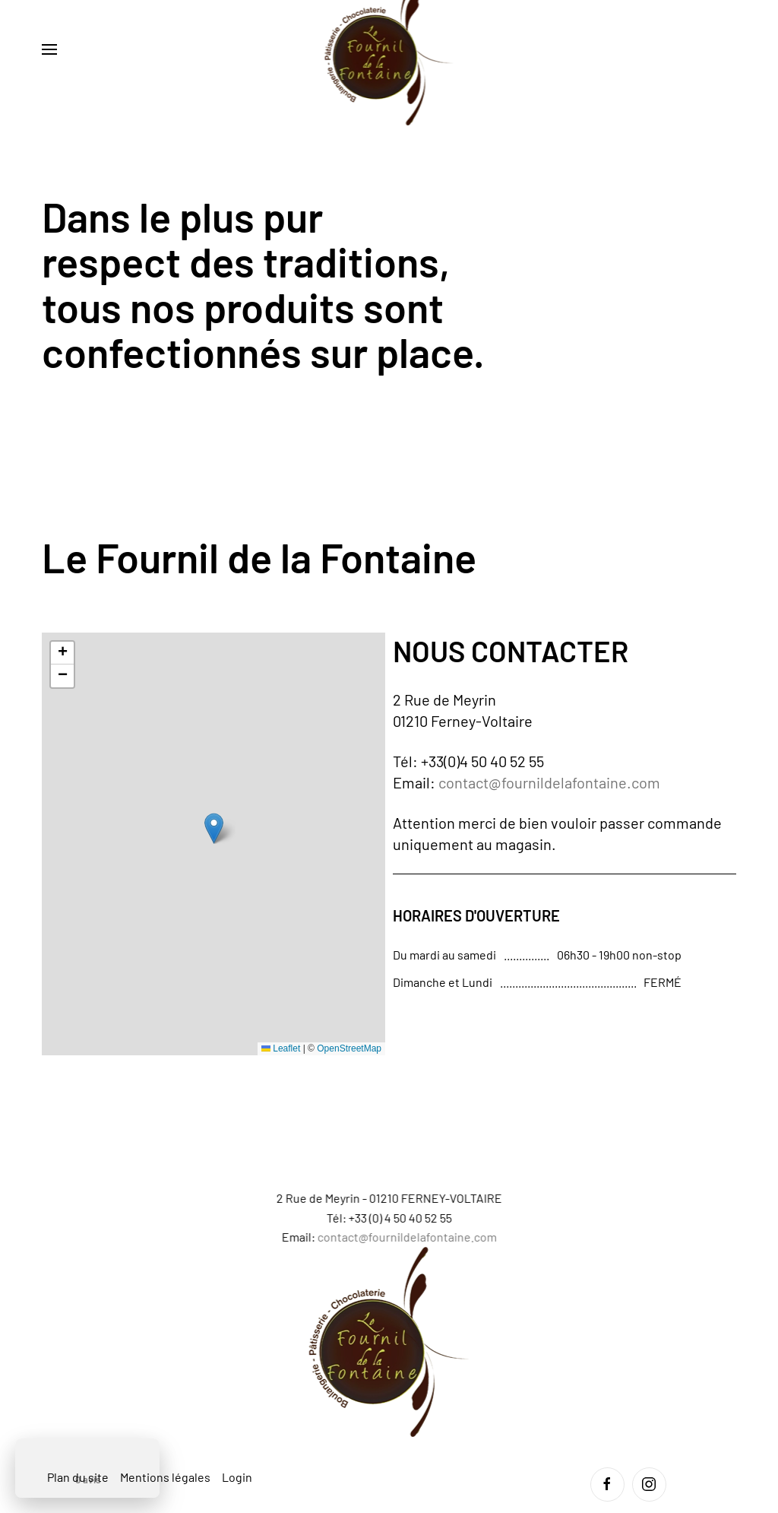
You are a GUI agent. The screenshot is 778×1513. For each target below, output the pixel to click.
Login (237, 1477)
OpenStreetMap (349, 1048)
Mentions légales (165, 1477)
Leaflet (280, 1048)
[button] (49, 49)
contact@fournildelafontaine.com (549, 782)
